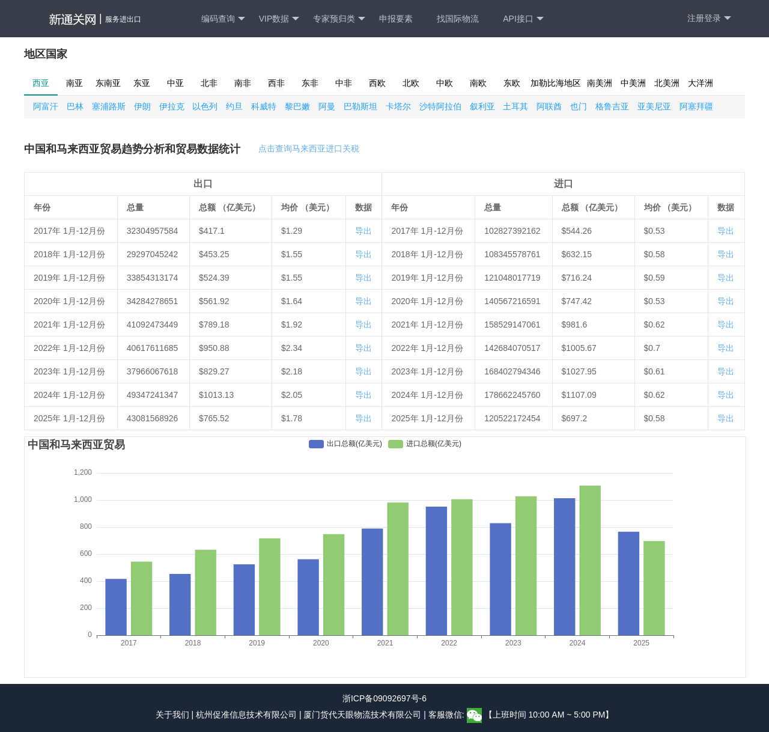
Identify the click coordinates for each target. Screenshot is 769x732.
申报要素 (396, 18)
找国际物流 (458, 18)
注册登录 (709, 18)
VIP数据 (279, 19)
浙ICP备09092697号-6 (384, 698)
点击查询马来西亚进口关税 (308, 148)
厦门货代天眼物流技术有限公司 (363, 714)
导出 (363, 231)
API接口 (523, 19)
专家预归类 (339, 19)
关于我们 (172, 714)
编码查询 (223, 19)
